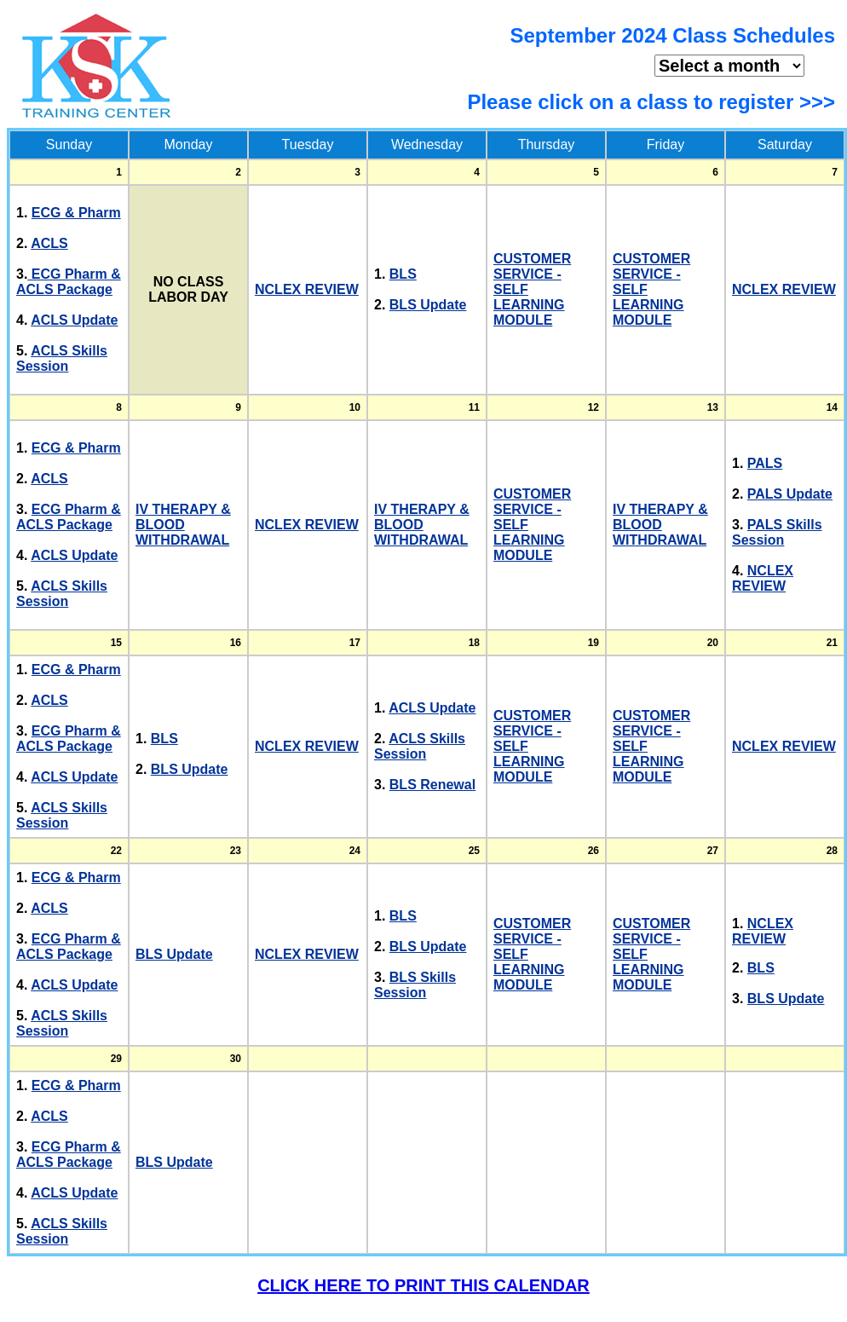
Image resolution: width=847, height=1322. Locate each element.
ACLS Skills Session (61, 358)
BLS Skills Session (415, 985)
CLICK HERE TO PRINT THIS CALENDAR (423, 1285)
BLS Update (428, 304)
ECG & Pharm (76, 212)
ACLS (49, 243)
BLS (403, 274)
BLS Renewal (432, 784)
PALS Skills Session (777, 532)
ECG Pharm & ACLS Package (68, 282)
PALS (764, 463)
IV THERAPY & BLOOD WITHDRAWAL (183, 524)
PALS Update (790, 494)
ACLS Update (74, 320)
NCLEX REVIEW (307, 289)
